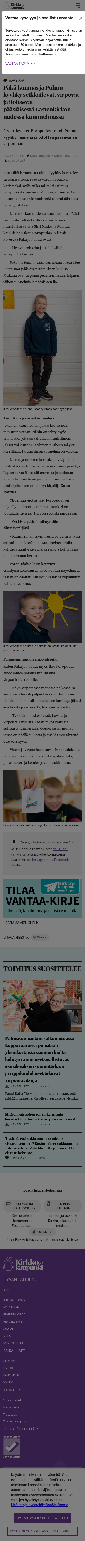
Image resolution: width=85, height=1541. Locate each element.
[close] (80, 18)
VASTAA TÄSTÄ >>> (20, 63)
